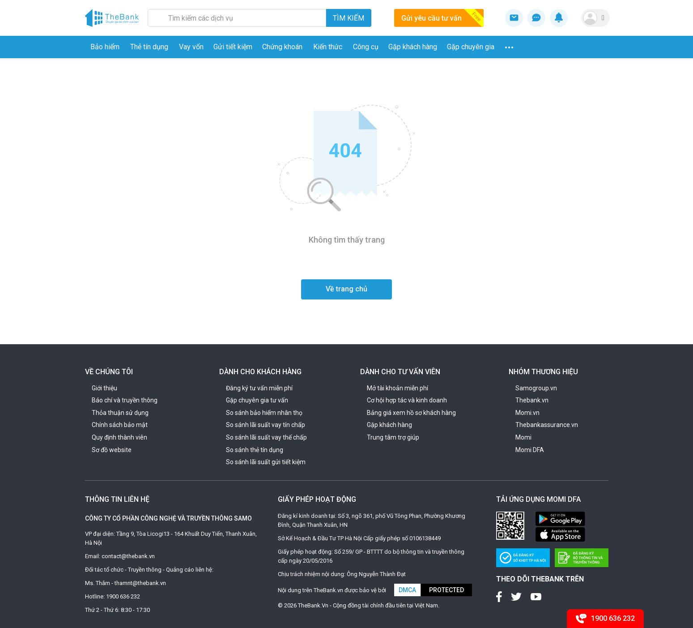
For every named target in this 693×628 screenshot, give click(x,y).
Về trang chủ (346, 289)
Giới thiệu (104, 388)
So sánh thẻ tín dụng (254, 449)
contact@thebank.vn (128, 556)
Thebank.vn (531, 400)
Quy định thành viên (119, 437)
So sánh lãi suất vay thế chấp (266, 437)
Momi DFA (529, 449)
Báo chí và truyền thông (124, 400)
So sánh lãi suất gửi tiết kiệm (266, 462)
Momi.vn (527, 412)
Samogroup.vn (536, 388)
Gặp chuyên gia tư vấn (257, 400)
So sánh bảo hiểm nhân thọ (264, 412)
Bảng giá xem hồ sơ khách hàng (411, 412)
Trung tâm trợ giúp (393, 437)
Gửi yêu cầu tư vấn (442, 18)
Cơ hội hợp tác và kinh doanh (407, 400)
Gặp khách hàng (412, 47)
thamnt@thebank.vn (140, 583)
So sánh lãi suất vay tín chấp (265, 424)
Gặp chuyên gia (470, 47)
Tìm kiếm (348, 18)
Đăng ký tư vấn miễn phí (259, 388)
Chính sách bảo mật (120, 424)
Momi (523, 437)
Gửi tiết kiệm (232, 47)
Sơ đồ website (112, 449)
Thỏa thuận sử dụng (120, 412)
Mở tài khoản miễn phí (397, 388)
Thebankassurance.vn (546, 424)
